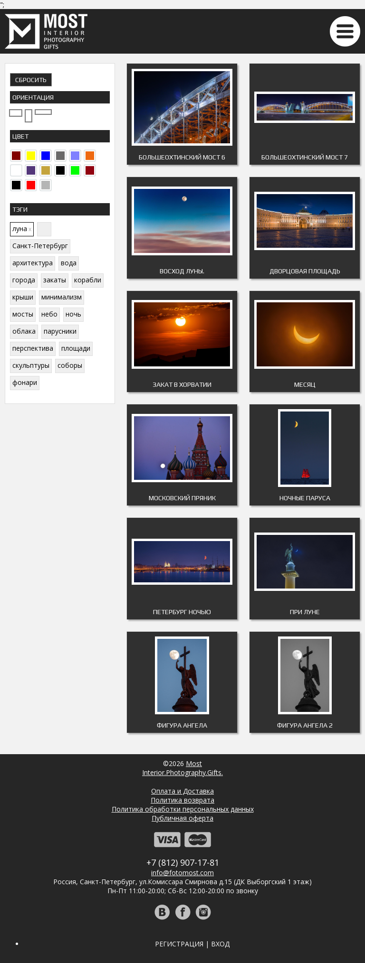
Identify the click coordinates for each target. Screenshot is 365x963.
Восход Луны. (182, 271)
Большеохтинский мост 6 (182, 157)
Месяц (305, 384)
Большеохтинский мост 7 (304, 157)
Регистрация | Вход (192, 943)
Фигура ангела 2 (305, 725)
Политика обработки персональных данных (183, 808)
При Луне (305, 612)
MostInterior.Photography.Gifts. (182, 768)
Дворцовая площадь (304, 271)
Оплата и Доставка (182, 790)
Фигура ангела (182, 725)
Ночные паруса (304, 498)
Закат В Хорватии (182, 384)
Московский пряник (182, 498)
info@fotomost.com (182, 872)
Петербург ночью (182, 612)
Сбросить (31, 80)
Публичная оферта (182, 818)
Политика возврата (182, 799)
